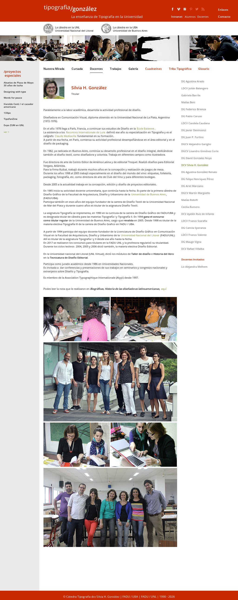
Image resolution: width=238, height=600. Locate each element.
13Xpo (7, 112)
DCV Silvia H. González (194, 165)
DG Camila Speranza (193, 228)
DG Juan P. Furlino (192, 137)
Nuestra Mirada (53, 69)
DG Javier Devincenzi (193, 130)
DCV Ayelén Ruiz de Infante (197, 214)
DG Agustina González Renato (199, 172)
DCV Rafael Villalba (192, 248)
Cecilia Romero (190, 207)
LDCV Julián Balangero (194, 88)
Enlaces (223, 10)
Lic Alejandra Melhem (194, 266)
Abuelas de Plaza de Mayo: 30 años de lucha (19, 84)
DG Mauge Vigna (191, 241)
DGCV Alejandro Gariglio (196, 144)
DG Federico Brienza (193, 109)
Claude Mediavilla (65, 136)
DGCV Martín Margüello (195, 193)
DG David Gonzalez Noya (196, 158)
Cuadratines (153, 69)
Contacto (224, 17)
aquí (163, 288)
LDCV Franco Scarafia (194, 221)
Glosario (203, 69)
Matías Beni (188, 102)
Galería (133, 69)
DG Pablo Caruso (191, 116)
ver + (6, 131)
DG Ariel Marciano (192, 186)
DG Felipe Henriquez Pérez (197, 179)
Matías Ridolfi (189, 200)
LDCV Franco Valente (194, 235)
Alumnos (190, 16)
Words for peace (13, 97)
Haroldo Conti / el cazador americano (18, 105)
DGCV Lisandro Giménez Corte (199, 151)
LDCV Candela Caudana (195, 123)
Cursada (77, 69)
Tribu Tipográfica (180, 69)
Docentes (202, 16)
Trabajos (115, 69)
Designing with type (15, 91)
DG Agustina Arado (192, 81)
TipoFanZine (10, 118)
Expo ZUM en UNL (14, 125)
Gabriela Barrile (190, 95)
